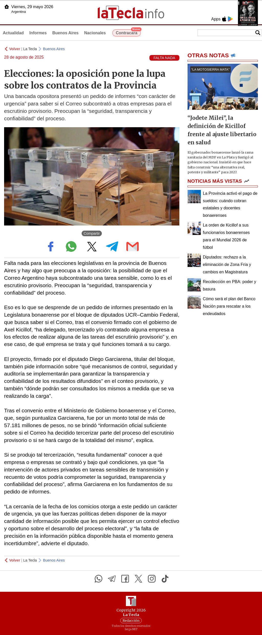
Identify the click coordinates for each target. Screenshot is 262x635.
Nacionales (95, 33)
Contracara (128, 32)
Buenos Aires (65, 33)
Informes (38, 33)
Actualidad (13, 33)
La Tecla (30, 49)
